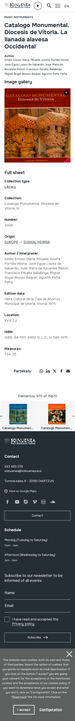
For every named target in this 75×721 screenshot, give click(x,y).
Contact (37, 515)
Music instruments (18, 17)
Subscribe (34, 637)
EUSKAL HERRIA (36, 242)
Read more (19, 697)
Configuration (50, 710)
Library (10, 187)
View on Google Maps (22, 491)
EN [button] (66, 6)
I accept (23, 710)
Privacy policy (23, 624)
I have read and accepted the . (35, 621)
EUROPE (11, 242)
